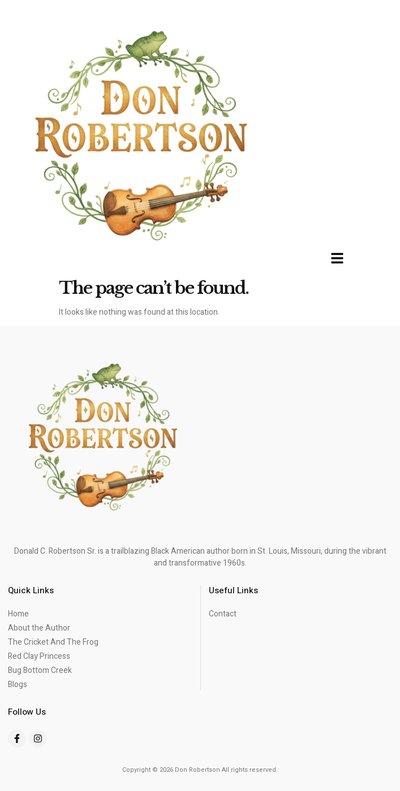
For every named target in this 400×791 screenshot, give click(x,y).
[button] (337, 258)
